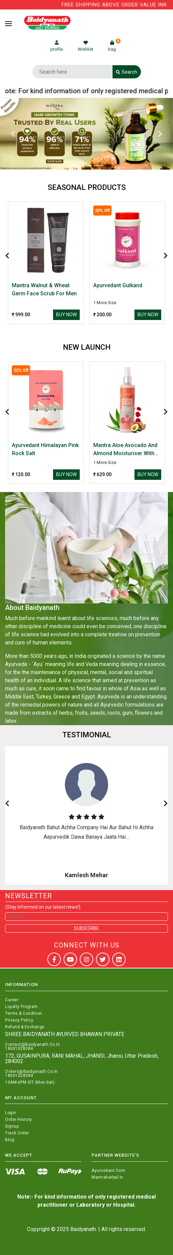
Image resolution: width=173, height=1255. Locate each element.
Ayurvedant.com (108, 1170)
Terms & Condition (23, 1013)
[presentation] (7, 255)
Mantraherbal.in (107, 1177)
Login (10, 1113)
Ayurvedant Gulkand (117, 285)
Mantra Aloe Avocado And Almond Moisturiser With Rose (125, 450)
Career (12, 1000)
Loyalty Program (21, 1007)
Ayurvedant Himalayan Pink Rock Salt (45, 449)
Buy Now (66, 314)
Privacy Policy (19, 1020)
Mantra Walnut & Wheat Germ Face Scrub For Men (44, 289)
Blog (9, 1140)
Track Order (17, 1133)
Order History (18, 1119)
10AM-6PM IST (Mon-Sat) (29, 1082)
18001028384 (19, 1049)
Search (126, 72)
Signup (12, 1126)
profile (56, 46)
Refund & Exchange (25, 1027)
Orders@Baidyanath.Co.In (31, 1071)
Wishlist (85, 46)
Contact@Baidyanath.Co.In (32, 1044)
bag (114, 46)
